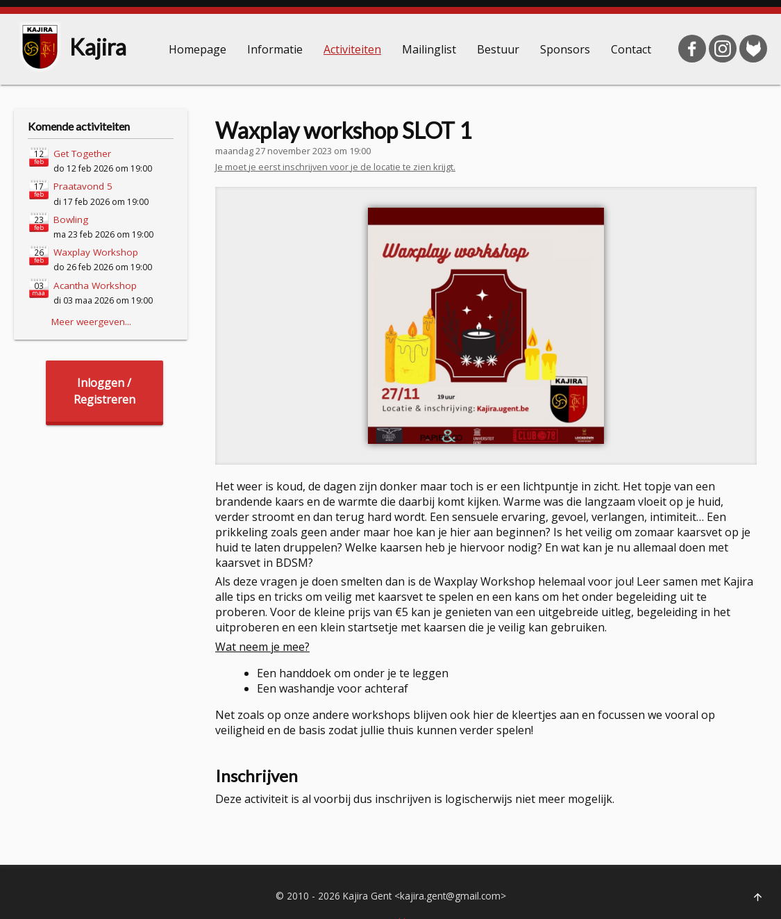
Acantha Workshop (95, 285)
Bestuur (498, 49)
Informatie (275, 49)
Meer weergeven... (91, 321)
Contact (631, 49)
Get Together (82, 153)
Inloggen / (104, 391)
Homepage (197, 49)
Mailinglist (429, 49)
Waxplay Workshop (95, 252)
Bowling (70, 219)
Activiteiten (352, 49)
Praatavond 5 (82, 186)
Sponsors (565, 49)
